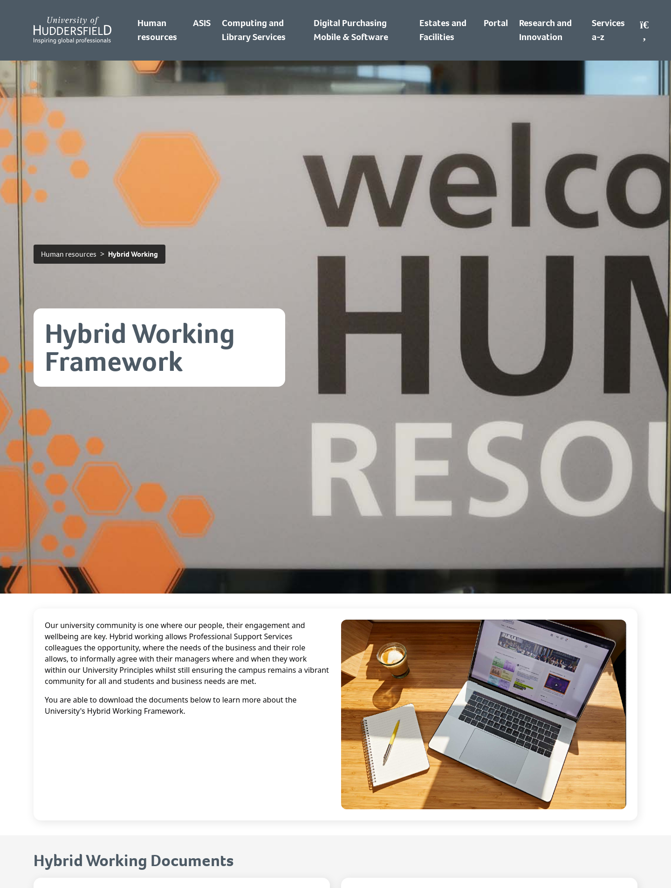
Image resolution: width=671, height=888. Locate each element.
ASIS (202, 23)
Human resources (68, 254)
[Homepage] (72, 30)
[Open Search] (644, 30)
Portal (496, 23)
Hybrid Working (133, 254)
